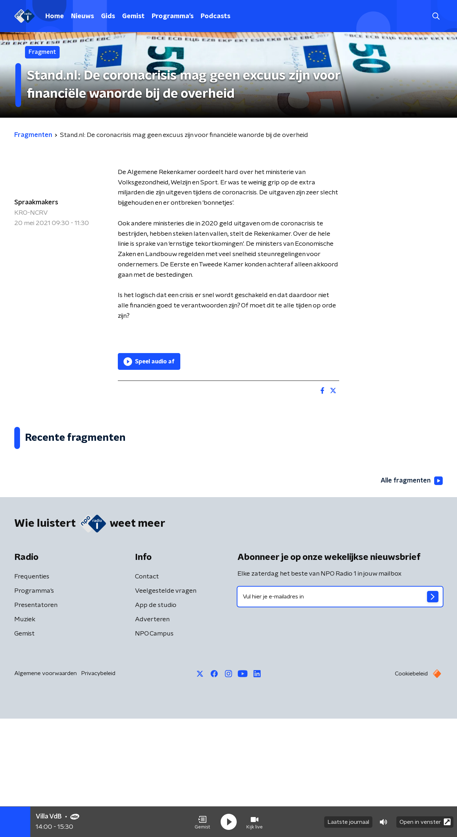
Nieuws (82, 16)
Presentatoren (35, 723)
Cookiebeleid (411, 792)
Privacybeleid (98, 792)
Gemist (133, 16)
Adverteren (152, 738)
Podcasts (215, 16)
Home (54, 16)
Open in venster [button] (425, 821)
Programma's (173, 16)
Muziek (24, 738)
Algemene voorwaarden (45, 792)
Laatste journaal (348, 822)
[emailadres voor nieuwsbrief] (340, 715)
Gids (108, 16)
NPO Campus (154, 752)
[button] (202, 822)
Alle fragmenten (412, 599)
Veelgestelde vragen (165, 709)
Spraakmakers (36, 202)
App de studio (155, 723)
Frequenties (31, 695)
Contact (147, 695)
